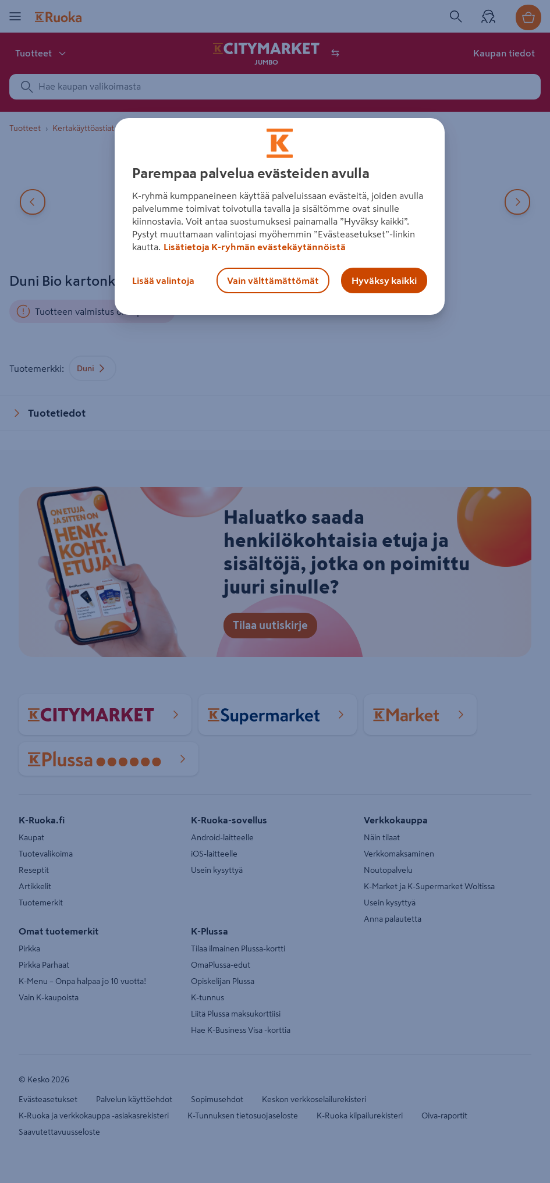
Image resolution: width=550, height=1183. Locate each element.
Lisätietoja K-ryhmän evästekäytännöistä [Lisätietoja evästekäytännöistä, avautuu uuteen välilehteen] (255, 246)
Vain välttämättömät (273, 280)
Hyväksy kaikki (384, 280)
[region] (280, 216)
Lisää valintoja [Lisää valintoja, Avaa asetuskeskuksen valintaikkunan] (163, 280)
